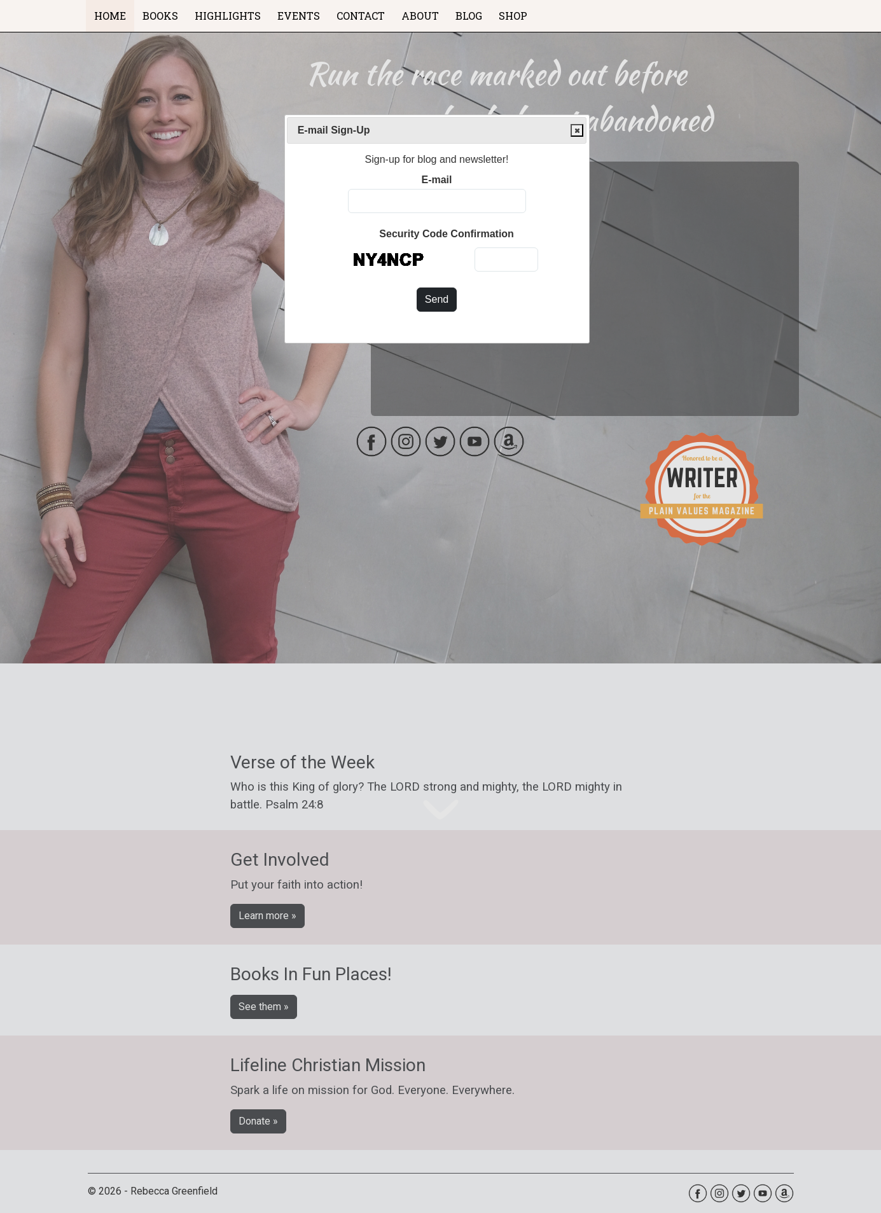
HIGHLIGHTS (228, 15)
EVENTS (298, 15)
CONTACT (360, 15)
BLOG (468, 15)
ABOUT (420, 15)
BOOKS (160, 15)
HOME (110, 15)
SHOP (513, 15)
